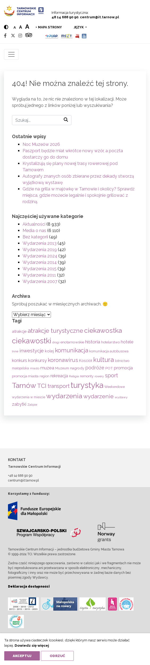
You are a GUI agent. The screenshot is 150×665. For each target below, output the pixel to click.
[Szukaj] (41, 120)
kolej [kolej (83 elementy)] (49, 351)
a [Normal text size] (15, 27)
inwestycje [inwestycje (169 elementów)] (31, 350)
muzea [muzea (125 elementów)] (47, 367)
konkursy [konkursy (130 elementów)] (37, 360)
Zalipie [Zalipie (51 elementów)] (32, 404)
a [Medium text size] (20, 27)
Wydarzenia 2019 (40, 249)
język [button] (79, 27)
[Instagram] (20, 35)
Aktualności (34, 224)
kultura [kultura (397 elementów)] (103, 359)
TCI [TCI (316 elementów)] (41, 385)
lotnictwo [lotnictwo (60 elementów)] (122, 361)
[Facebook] (5, 35)
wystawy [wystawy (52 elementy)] (121, 397)
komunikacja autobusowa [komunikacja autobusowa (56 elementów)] (108, 351)
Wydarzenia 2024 (40, 256)
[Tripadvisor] (28, 35)
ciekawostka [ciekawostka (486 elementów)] (103, 330)
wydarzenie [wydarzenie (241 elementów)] (98, 396)
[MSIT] (67, 35)
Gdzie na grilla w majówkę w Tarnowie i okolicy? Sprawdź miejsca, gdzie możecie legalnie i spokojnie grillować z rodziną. (79, 195)
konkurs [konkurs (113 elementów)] (19, 360)
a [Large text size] (27, 26)
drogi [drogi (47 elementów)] (55, 342)
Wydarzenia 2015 (40, 268)
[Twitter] (13, 35)
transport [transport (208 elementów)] (59, 386)
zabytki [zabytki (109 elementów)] (19, 404)
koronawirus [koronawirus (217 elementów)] (63, 360)
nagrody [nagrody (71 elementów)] (77, 368)
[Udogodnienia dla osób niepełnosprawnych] (84, 35)
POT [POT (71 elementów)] (109, 368)
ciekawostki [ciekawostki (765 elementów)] (31, 340)
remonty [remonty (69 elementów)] (86, 376)
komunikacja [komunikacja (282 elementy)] (71, 350)
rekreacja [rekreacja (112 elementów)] (59, 375)
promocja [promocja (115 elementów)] (123, 367)
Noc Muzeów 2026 (41, 144)
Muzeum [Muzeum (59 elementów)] (62, 368)
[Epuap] (51, 35)
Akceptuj (22, 656)
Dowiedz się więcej (32, 645)
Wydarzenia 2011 (39, 275)
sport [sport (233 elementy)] (111, 375)
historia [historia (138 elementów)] (92, 341)
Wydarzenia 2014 (40, 262)
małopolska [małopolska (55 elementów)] (20, 368)
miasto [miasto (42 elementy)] (34, 368)
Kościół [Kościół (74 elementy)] (85, 360)
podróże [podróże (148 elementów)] (94, 367)
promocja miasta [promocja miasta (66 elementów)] (25, 376)
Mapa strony (50, 27)
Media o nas (34, 230)
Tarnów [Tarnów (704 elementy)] (24, 385)
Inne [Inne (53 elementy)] (15, 351)
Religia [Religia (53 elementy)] (74, 376)
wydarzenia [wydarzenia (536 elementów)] (64, 396)
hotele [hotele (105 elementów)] (127, 341)
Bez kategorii (35, 236)
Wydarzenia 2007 (40, 281)
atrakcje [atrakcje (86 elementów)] (19, 331)
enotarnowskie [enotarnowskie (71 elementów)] (72, 342)
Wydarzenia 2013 (40, 243)
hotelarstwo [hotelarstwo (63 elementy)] (110, 342)
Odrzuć (57, 656)
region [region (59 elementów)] (44, 376)
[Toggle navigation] (11, 54)
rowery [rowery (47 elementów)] (99, 376)
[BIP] (77, 35)
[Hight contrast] (6, 27)
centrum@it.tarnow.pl (99, 17)
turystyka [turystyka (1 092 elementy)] (87, 385)
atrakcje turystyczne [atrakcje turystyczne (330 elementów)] (55, 330)
